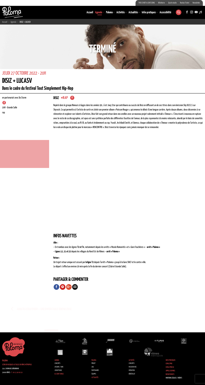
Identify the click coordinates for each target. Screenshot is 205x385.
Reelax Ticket (184, 3)
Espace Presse (170, 367)
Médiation (132, 370)
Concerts (57, 363)
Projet (94, 363)
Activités (121, 12)
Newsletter (196, 3)
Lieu (93, 367)
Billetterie (161, 3)
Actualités (134, 12)
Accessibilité (165, 12)
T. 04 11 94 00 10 (16, 372)
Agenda (99, 12)
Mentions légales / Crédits (174, 378)
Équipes (94, 374)
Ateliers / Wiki (59, 367)
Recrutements (170, 374)
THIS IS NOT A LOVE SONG (146, 3)
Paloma (110, 12)
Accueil (90, 12)
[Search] (178, 12)
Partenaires (95, 370)
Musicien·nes (133, 367)
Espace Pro (169, 364)
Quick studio (172, 3)
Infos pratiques (150, 12)
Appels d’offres (170, 371)
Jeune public (58, 370)
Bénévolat (132, 374)
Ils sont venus (59, 374)
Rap (65, 98)
